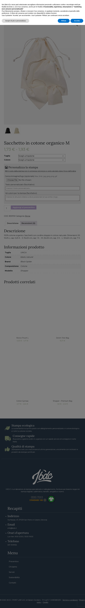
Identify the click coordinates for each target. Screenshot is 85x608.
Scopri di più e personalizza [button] (15, 604)
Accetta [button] (77, 604)
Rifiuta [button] (63, 604)
